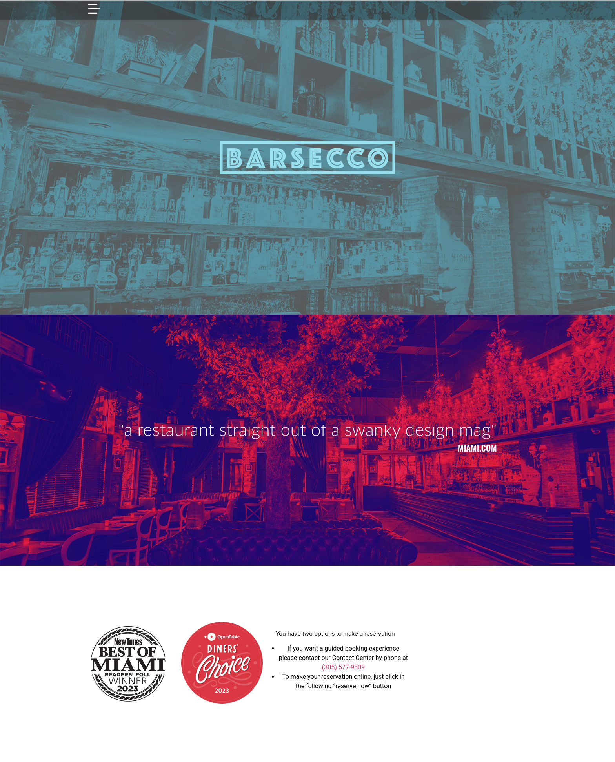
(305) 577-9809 (343, 667)
